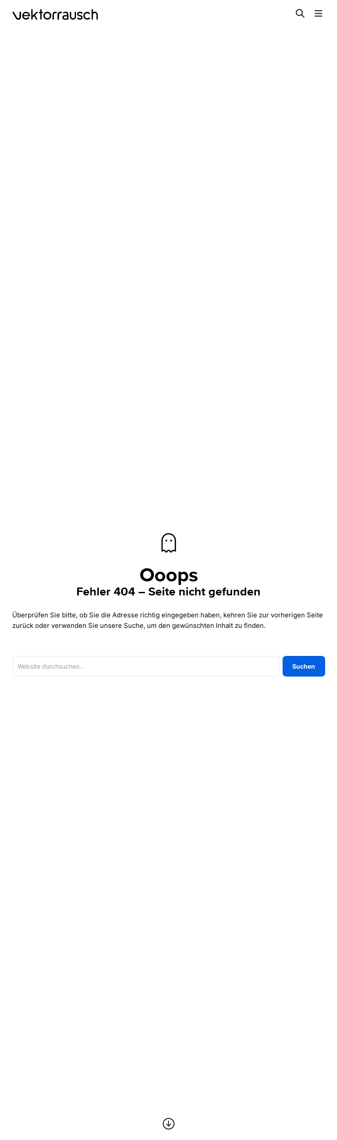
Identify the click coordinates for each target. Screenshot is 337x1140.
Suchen (303, 666)
